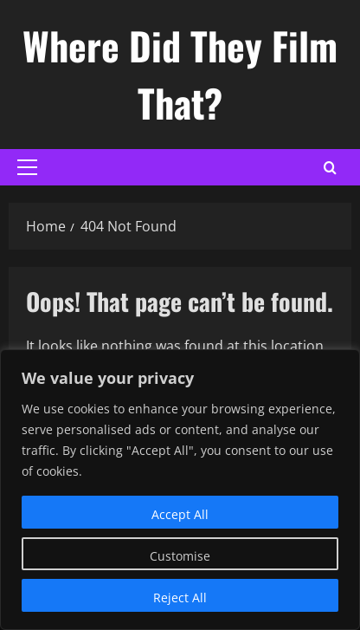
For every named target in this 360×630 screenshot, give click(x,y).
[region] (180, 489)
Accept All (180, 514)
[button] (27, 167)
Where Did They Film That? (180, 74)
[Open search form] (330, 168)
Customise (180, 556)
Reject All (180, 597)
